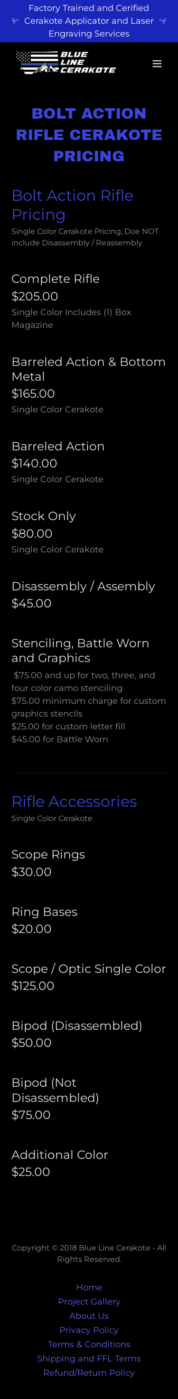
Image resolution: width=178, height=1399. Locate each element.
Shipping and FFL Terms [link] (89, 1358)
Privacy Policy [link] (89, 1330)
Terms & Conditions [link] (89, 1344)
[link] (65, 63)
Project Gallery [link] (89, 1301)
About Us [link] (89, 1316)
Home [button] (89, 1287)
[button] (157, 63)
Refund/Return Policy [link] (89, 1373)
